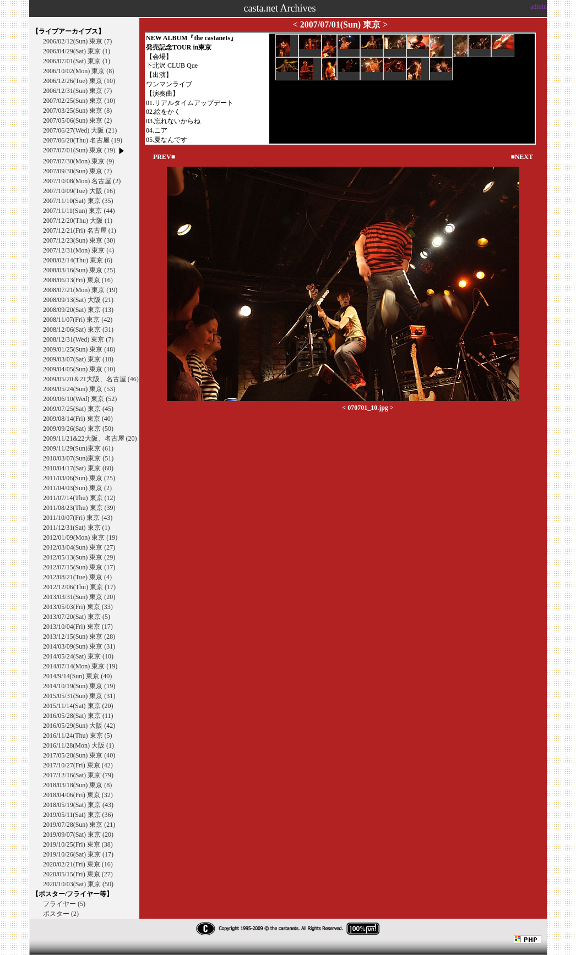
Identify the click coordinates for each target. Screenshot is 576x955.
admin (538, 6)
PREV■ (164, 157)
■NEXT (521, 157)
